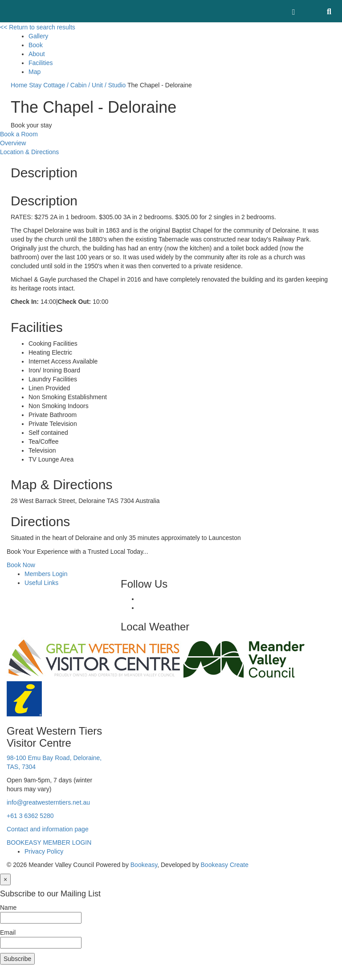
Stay (35, 85)
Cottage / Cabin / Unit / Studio (84, 85)
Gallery (38, 36)
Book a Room (19, 134)
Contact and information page (48, 829)
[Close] (5, 879)
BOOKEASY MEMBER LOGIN (49, 842)
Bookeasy (143, 864)
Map (34, 71)
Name (8, 907)
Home (19, 85)
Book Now (21, 564)
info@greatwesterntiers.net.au (48, 802)
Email (8, 932)
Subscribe (17, 958)
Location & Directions (29, 151)
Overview (13, 143)
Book (35, 45)
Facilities (40, 62)
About (36, 53)
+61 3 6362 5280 (30, 815)
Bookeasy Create (224, 864)
